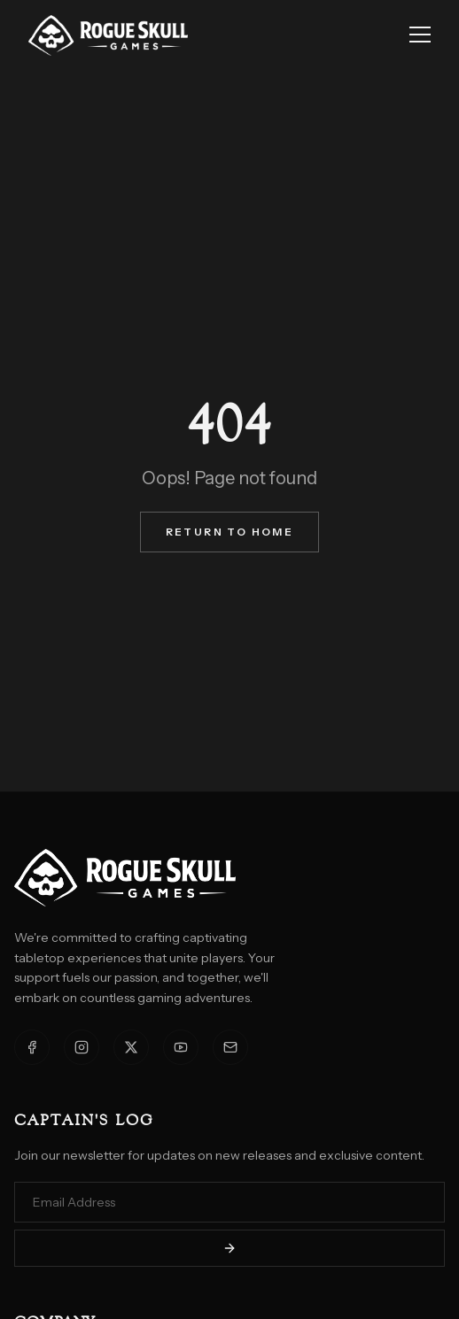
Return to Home (230, 531)
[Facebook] (32, 1047)
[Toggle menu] (420, 35)
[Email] (230, 1047)
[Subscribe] (229, 1248)
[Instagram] (81, 1047)
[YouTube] (180, 1047)
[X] (131, 1047)
